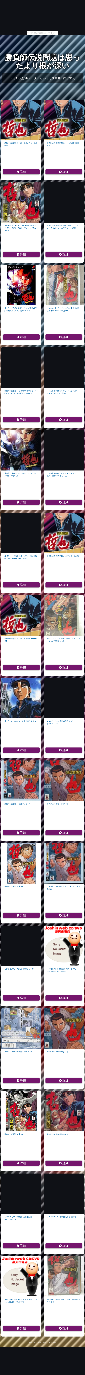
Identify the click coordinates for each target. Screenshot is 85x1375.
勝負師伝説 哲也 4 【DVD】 (14, 1134)
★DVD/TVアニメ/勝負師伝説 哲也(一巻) (19, 969)
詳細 (21, 172)
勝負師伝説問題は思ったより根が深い (42, 61)
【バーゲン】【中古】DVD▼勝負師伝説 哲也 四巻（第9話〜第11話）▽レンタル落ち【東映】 (20, 228)
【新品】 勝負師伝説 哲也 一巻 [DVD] (18, 1052)
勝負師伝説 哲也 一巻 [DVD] (57, 804)
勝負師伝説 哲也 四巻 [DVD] (57, 1134)
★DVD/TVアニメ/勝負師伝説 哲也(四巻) (61, 1217)
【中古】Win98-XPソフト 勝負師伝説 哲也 (20, 721)
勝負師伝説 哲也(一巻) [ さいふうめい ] (18, 804)
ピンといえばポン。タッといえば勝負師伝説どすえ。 (42, 78)
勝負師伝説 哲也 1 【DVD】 (14, 886)
